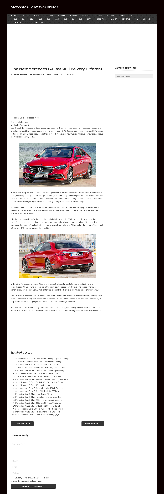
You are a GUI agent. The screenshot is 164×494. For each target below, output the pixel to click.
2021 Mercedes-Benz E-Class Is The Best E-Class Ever (37, 364)
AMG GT (118, 19)
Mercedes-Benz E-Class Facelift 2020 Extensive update (38, 396)
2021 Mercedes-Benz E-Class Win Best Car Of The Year (38, 390)
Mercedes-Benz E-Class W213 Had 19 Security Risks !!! (37, 405)
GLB (41, 19)
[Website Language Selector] (134, 75)
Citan (93, 19)
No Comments (67, 73)
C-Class (50, 16)
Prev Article (22, 422)
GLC (50, 19)
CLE (145, 16)
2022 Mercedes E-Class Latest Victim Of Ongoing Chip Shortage (42, 358)
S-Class (75, 16)
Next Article (92, 422)
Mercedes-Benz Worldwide (35, 7)
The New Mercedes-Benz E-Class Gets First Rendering (38, 361)
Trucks (29, 21)
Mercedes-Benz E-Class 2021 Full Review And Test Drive (38, 399)
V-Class (101, 16)
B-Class (37, 16)
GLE (59, 19)
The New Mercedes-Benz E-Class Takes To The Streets (38, 375)
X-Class (113, 16)
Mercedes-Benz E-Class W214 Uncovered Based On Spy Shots (41, 378)
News (13, 16)
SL (76, 19)
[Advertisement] (82, 42)
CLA (137, 16)
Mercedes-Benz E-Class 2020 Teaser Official (33, 393)
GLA (32, 19)
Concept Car (52, 21)
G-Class (88, 16)
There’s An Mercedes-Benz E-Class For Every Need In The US (40, 366)
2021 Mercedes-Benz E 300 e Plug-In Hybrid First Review (39, 408)
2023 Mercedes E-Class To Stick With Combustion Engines (39, 381)
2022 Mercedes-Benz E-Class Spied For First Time (36, 372)
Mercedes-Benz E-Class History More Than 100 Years (37, 411)
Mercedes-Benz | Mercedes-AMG (29, 73)
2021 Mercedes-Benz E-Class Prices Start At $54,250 (37, 414)
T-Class (126, 16)
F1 (39, 21)
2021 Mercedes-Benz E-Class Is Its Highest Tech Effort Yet (39, 387)
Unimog (17, 21)
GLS (67, 19)
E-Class (63, 16)
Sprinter (105, 19)
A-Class (25, 16)
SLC (83, 19)
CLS (15, 19)
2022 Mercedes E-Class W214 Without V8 (32, 384)
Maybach (131, 19)
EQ (142, 19)
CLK (23, 19)
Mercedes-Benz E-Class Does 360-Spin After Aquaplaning (39, 369)
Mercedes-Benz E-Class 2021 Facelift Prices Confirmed (38, 402)
